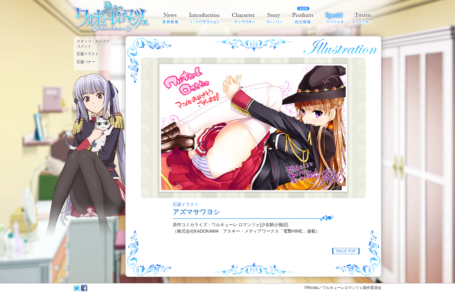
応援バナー (86, 62)
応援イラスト (88, 54)
